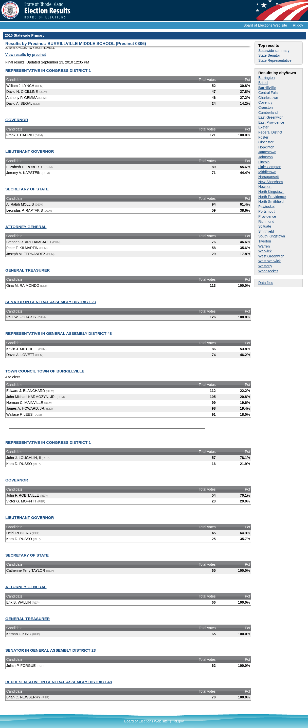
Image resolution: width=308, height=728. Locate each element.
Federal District (270, 132)
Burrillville (267, 88)
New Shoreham (270, 182)
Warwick (264, 251)
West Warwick (269, 261)
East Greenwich (270, 117)
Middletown (267, 172)
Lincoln (263, 162)
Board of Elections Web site (265, 25)
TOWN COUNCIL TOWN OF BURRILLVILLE (44, 371)
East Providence (271, 122)
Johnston (265, 157)
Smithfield (266, 231)
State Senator (269, 55)
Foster (263, 137)
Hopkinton (266, 147)
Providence (267, 216)
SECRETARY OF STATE (27, 189)
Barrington (266, 78)
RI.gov (298, 25)
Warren (264, 246)
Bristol (263, 83)
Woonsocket (268, 271)
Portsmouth (267, 211)
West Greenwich (271, 256)
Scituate (264, 226)
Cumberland (268, 113)
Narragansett (268, 177)
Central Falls (268, 93)
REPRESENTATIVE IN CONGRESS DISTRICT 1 (48, 70)
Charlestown (268, 98)
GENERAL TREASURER (27, 270)
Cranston (265, 107)
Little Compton (269, 167)
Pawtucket (266, 207)
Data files (265, 283)
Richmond (266, 221)
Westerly (265, 266)
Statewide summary (273, 51)
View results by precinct (25, 55)
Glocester (266, 142)
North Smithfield (271, 202)
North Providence (272, 197)
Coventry (265, 102)
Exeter (263, 127)
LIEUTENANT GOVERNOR (29, 151)
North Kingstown (271, 192)
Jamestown (267, 152)
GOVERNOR (16, 120)
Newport (264, 187)
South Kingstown (271, 236)
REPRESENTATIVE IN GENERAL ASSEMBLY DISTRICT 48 (58, 333)
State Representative (275, 60)
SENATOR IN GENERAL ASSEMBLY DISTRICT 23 (50, 302)
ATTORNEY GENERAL (25, 227)
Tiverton (264, 241)
